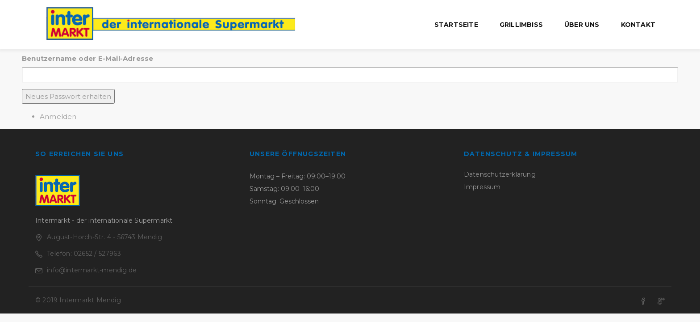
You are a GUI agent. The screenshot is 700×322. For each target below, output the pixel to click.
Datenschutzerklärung (500, 174)
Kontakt (638, 25)
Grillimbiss (521, 25)
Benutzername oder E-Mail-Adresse (87, 58)
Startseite (456, 25)
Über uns (582, 25)
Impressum (482, 187)
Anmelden (58, 116)
